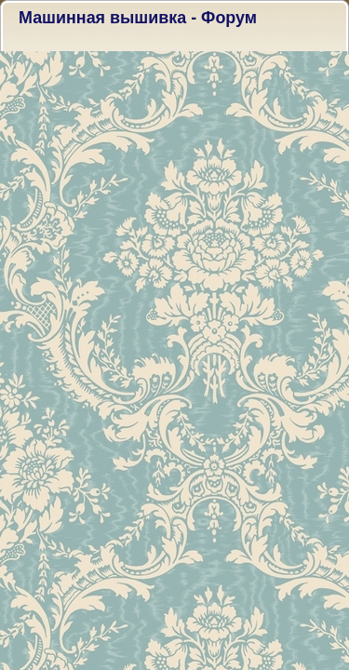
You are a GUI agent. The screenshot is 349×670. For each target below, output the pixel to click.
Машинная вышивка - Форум (138, 17)
